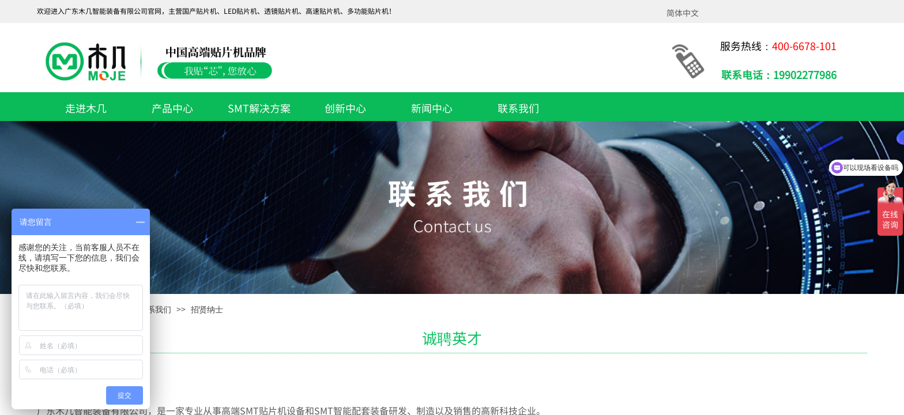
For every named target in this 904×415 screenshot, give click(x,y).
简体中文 (682, 13)
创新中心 (345, 107)
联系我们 (518, 107)
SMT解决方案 (259, 107)
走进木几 (86, 107)
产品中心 (172, 107)
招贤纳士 (207, 309)
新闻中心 (432, 107)
